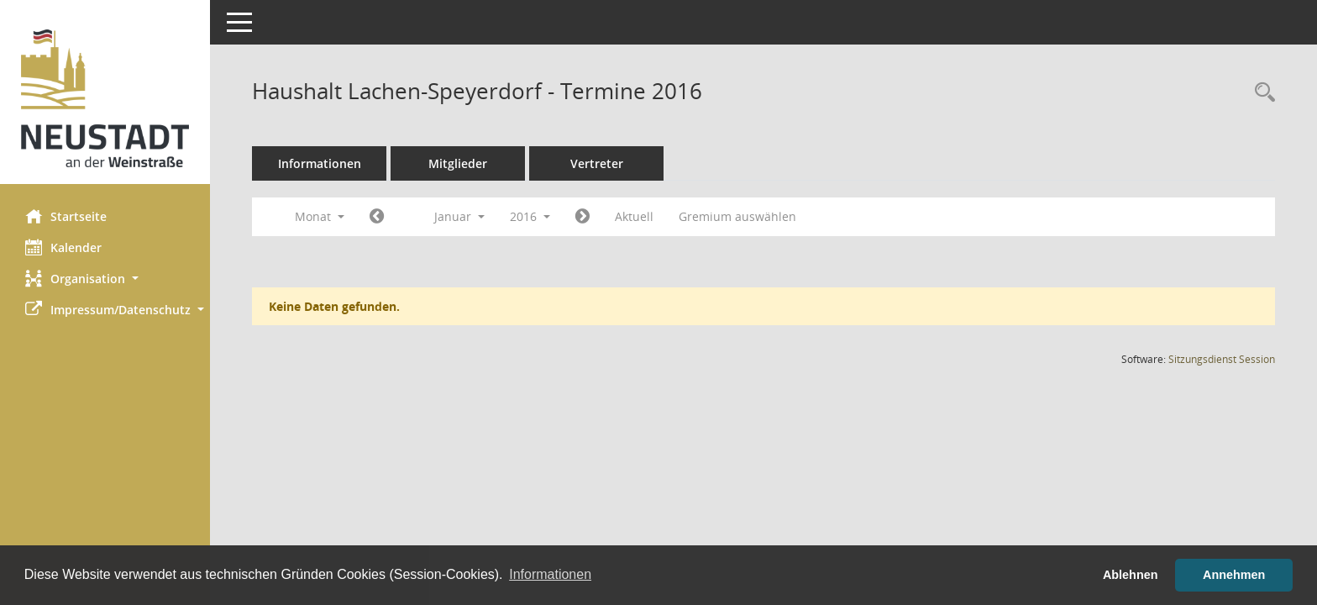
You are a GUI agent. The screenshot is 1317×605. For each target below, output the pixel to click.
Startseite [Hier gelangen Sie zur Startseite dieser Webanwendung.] (66, 216)
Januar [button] (459, 216)
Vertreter (596, 163)
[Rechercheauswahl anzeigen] (1260, 93)
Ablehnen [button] (1130, 574)
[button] (105, 278)
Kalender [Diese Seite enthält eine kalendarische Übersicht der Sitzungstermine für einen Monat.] (63, 247)
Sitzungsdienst (1221, 359)
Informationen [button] (550, 574)
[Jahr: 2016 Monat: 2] (582, 217)
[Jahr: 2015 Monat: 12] (376, 217)
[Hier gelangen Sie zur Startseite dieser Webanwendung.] (105, 98)
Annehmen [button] (1234, 574)
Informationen (319, 163)
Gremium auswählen (737, 216)
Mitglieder (457, 163)
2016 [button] (530, 216)
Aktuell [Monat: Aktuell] (634, 216)
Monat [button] (319, 216)
